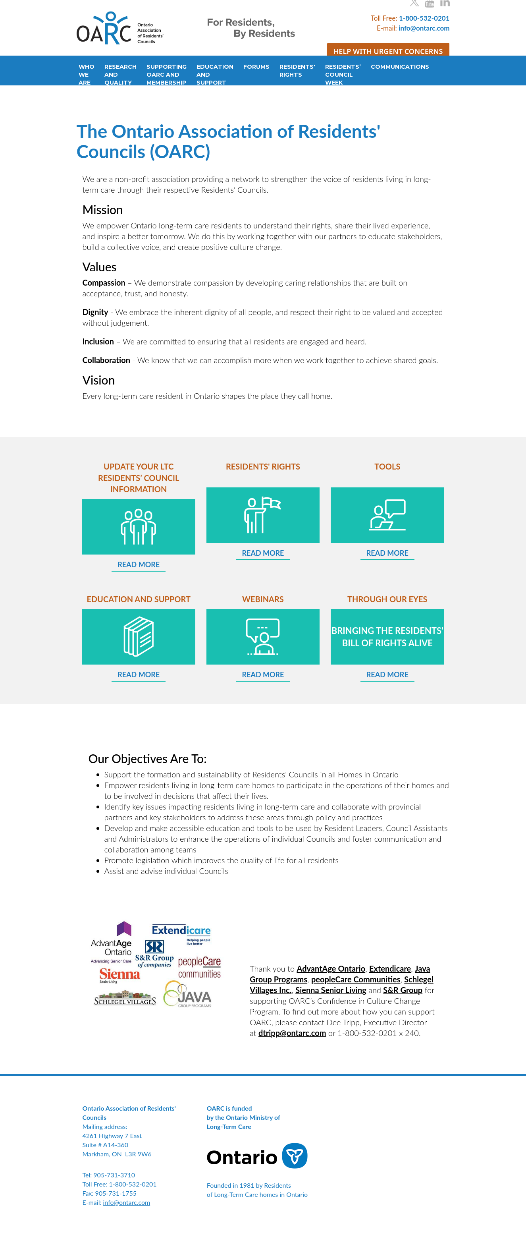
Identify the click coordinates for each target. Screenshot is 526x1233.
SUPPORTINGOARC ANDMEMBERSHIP (166, 74)
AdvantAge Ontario (331, 968)
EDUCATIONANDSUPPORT (215, 74)
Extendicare (390, 968)
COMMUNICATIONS (395, 66)
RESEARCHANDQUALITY (120, 74)
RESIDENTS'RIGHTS (297, 70)
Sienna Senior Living (330, 990)
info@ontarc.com (126, 1202)
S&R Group (402, 990)
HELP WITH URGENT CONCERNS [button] (388, 51)
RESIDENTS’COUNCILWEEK (343, 74)
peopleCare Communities (356, 979)
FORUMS (256, 66)
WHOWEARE (86, 74)
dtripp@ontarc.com (292, 1033)
